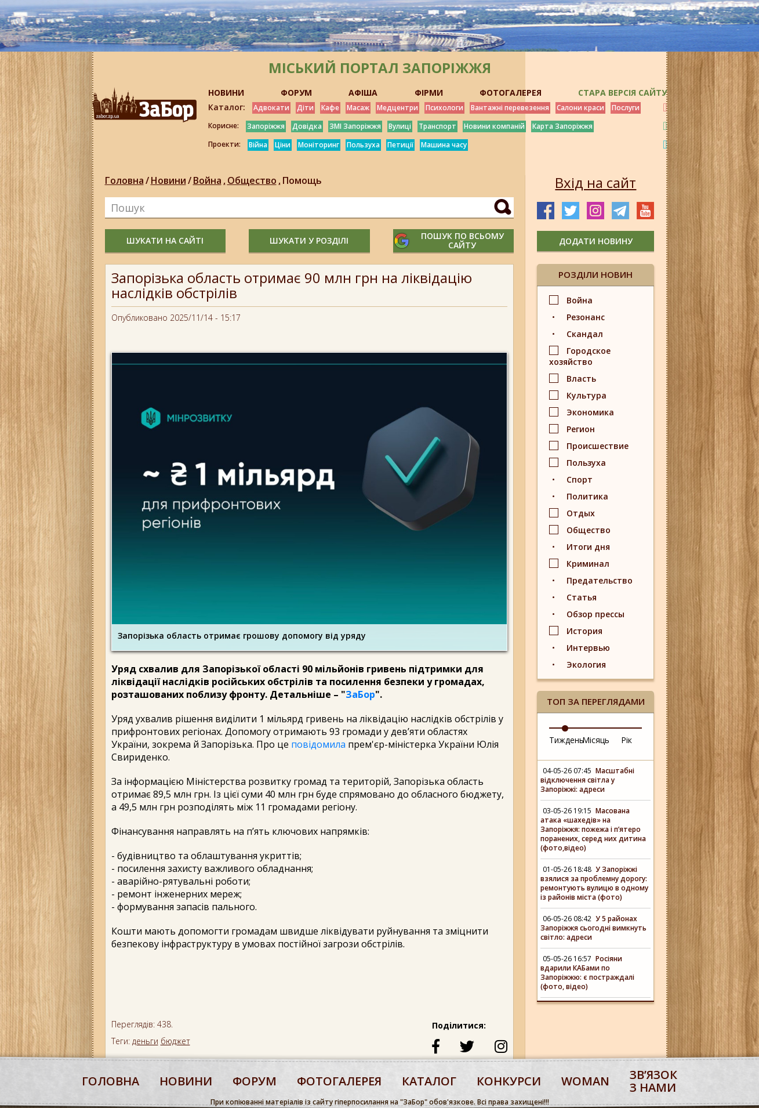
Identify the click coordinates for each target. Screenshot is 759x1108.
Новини (168, 180)
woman (585, 1081)
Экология (586, 664)
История (584, 630)
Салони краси (580, 108)
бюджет (175, 1041)
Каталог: (226, 107)
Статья (581, 597)
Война (210, 180)
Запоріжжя (266, 126)
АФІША (362, 92)
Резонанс (585, 317)
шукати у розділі (309, 240)
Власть (581, 378)
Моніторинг (318, 145)
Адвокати (271, 108)
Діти (305, 108)
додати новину (596, 241)
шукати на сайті (165, 240)
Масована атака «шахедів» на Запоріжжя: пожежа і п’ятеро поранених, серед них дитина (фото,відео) (593, 829)
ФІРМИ (429, 92)
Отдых (580, 513)
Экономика (590, 412)
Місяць (595, 739)
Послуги (626, 108)
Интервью (588, 647)
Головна (124, 180)
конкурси (509, 1081)
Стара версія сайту (622, 92)
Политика (587, 496)
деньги (145, 1041)
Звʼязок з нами (653, 1081)
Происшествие (597, 445)
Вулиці (399, 126)
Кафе (330, 108)
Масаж (358, 108)
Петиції (400, 145)
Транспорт (437, 126)
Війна (258, 145)
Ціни (282, 145)
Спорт (579, 479)
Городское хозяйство (580, 356)
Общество (254, 180)
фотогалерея (339, 1081)
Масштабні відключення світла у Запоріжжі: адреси (587, 780)
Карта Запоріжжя (562, 126)
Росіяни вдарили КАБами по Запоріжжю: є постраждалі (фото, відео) (587, 972)
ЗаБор (360, 694)
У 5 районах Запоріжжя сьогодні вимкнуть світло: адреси (593, 928)
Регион (580, 428)
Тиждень (566, 739)
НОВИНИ (226, 92)
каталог (429, 1081)
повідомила (318, 744)
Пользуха (363, 145)
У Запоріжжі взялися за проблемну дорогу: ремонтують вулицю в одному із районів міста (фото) (594, 883)
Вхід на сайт (595, 182)
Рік (626, 739)
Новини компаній (494, 126)
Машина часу (444, 145)
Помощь (302, 180)
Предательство (599, 580)
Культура (586, 395)
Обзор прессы (595, 614)
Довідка (307, 126)
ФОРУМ (296, 92)
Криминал (587, 563)
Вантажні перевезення (510, 108)
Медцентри (397, 108)
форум (255, 1081)
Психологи (444, 108)
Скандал (584, 333)
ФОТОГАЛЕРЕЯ (511, 92)
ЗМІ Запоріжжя (355, 126)
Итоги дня (588, 546)
